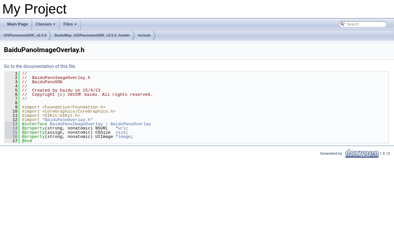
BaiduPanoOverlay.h (67, 120)
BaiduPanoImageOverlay (76, 124)
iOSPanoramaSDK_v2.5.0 (25, 35)
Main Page (17, 24)
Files (70, 26)
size (120, 132)
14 (11, 128)
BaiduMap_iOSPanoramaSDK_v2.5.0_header (92, 35)
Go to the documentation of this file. (40, 66)
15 (11, 132)
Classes (46, 26)
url (121, 128)
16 (11, 136)
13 (11, 124)
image (124, 136)
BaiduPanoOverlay (131, 124)
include (144, 35)
